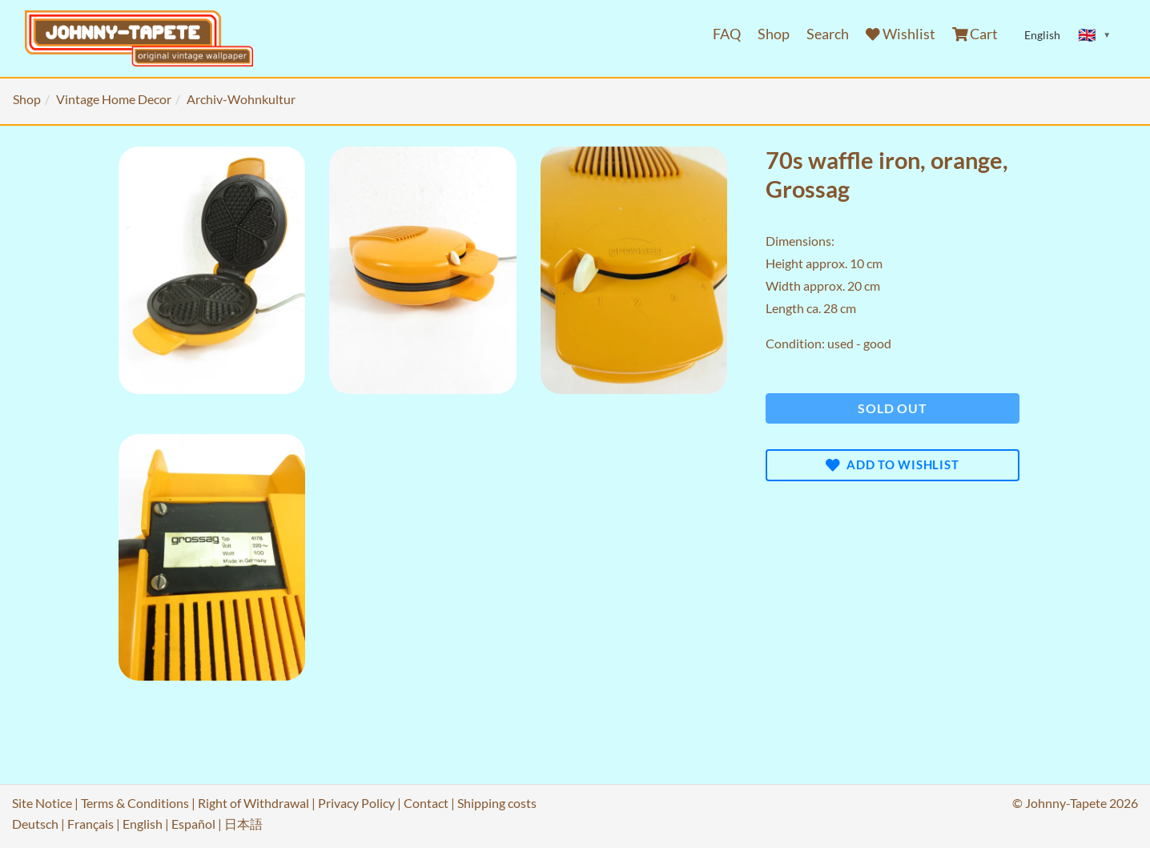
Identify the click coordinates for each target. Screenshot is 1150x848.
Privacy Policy (356, 802)
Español (193, 823)
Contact (426, 802)
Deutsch (35, 823)
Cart (975, 34)
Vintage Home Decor (113, 99)
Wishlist (900, 34)
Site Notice (42, 802)
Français (90, 823)
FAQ (727, 34)
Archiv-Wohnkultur (241, 99)
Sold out (892, 408)
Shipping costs (497, 802)
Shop (774, 34)
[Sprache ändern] (1094, 35)
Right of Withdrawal (253, 802)
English (143, 823)
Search (827, 34)
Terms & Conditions (135, 802)
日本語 (243, 823)
